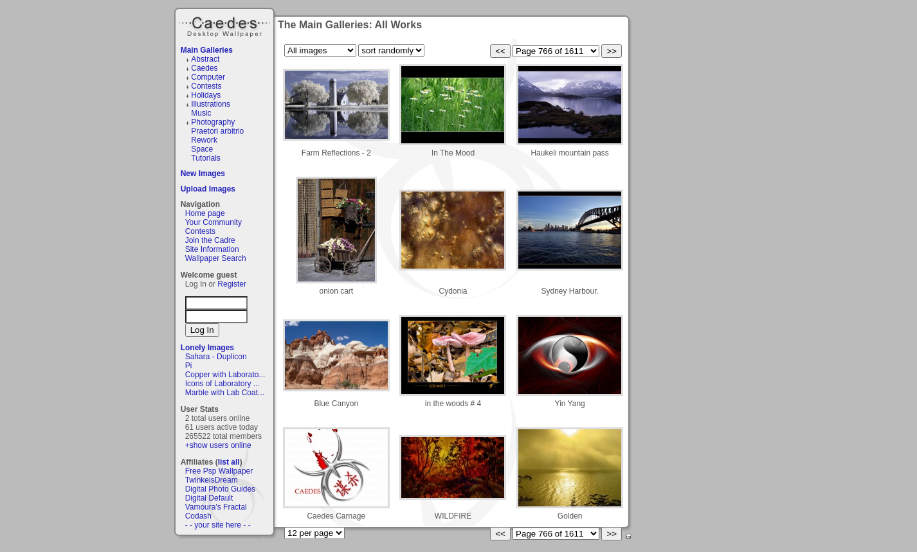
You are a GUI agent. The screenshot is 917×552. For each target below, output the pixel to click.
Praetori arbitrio (217, 131)
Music (201, 113)
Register (231, 284)
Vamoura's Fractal (216, 507)
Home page (205, 213)
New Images (203, 173)
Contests (206, 86)
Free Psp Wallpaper (219, 471)
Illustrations (210, 104)
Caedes (226, 25)
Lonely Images (207, 347)
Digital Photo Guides (220, 489)
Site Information (212, 249)
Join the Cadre (210, 240)
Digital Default (209, 498)
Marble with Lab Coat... (224, 392)
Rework (204, 140)
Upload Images (208, 188)
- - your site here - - (218, 525)
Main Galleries (207, 50)
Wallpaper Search (215, 258)
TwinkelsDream (211, 480)
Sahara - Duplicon (216, 356)
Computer (208, 77)
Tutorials (206, 158)
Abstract (205, 59)
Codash (198, 516)
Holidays (206, 95)
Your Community (213, 222)
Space (202, 149)
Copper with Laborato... (225, 374)
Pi (188, 365)
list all (229, 462)
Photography (213, 122)
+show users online (218, 445)
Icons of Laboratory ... (222, 383)
